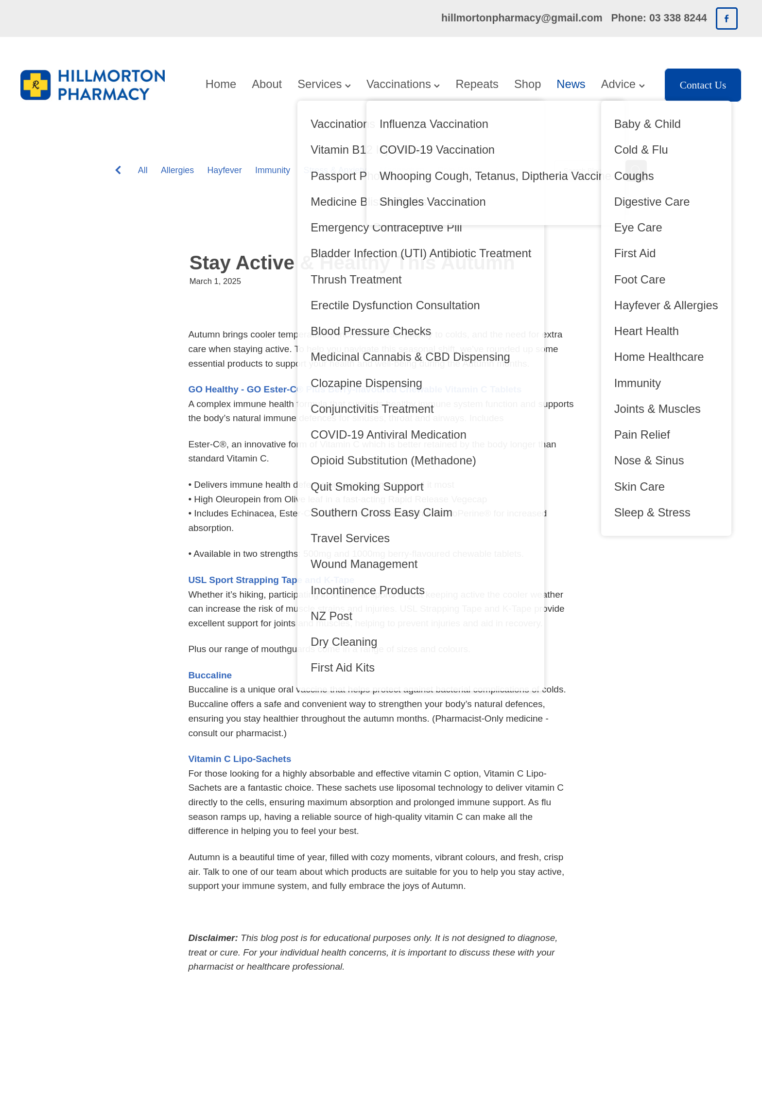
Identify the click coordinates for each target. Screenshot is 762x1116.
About (267, 83)
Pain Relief (459, 170)
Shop (527, 83)
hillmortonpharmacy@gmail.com (522, 18)
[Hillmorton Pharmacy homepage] (92, 85)
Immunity (272, 170)
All (143, 170)
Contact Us (703, 85)
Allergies (177, 170)
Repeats (476, 83)
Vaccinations (403, 83)
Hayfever (224, 170)
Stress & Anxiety (335, 170)
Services (324, 83)
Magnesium (402, 170)
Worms (506, 170)
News (570, 83)
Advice (623, 83)
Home (221, 83)
